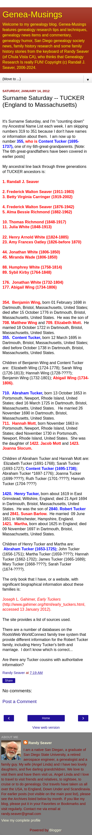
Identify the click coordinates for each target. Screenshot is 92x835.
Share (9, 680)
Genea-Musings (32, 14)
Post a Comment (19, 701)
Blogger (55, 830)
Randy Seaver (40, 743)
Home (46, 718)
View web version (46, 727)
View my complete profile (20, 820)
